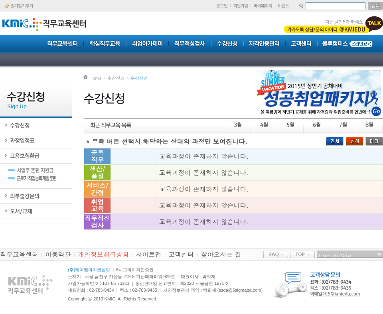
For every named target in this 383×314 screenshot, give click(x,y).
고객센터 (181, 254)
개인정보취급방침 (103, 254)
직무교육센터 (19, 254)
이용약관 (58, 254)
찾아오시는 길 (221, 254)
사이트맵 (149, 254)
